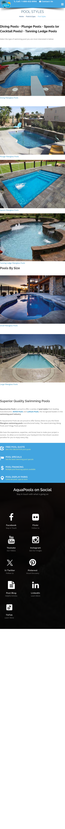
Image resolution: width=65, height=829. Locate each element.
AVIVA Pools (18, 411)
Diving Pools (9, 26)
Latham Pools (33, 411)
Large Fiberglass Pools (9, 384)
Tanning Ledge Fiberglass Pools (12, 263)
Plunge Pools (31, 26)
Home (21, 16)
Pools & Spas (31, 16)
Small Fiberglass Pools (9, 325)
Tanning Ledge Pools (41, 31)
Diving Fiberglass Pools (9, 98)
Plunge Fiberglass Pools (9, 156)
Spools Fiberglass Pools (9, 210)
